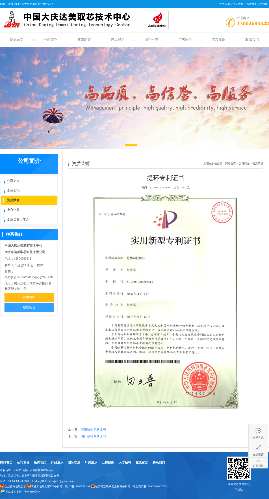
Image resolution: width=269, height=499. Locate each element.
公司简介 (50, 40)
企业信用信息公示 (15, 486)
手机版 (264, 4)
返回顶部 (258, 465)
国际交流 (151, 40)
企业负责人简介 (18, 219)
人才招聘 (125, 462)
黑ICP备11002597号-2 (77, 486)
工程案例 (218, 40)
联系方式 (258, 437)
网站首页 (17, 40)
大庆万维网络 (32, 491)
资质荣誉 (13, 200)
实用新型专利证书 (93, 429)
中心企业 (13, 210)
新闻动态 (84, 40)
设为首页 (224, 4)
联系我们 (252, 40)
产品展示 (117, 40)
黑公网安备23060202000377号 (150, 486)
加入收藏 (238, 4)
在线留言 (29, 307)
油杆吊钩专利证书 (93, 436)
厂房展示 (185, 40)
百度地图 (251, 4)
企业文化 (13, 190)
